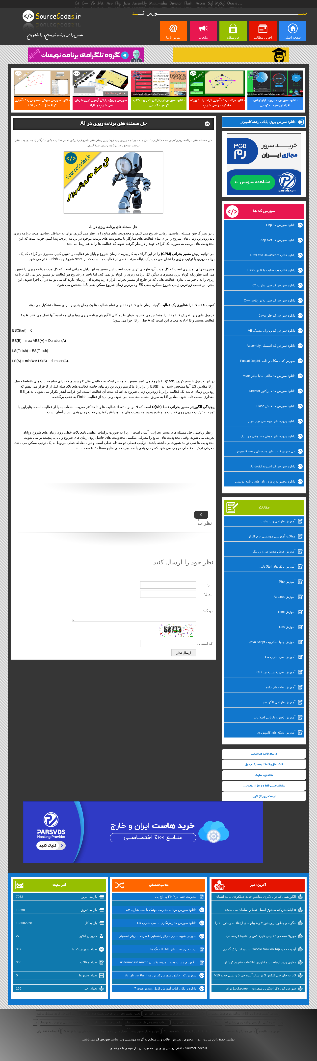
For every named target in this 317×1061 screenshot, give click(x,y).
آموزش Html (286, 612)
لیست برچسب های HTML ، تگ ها (173, 949)
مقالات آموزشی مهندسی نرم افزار (271, 536)
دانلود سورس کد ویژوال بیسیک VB (271, 330)
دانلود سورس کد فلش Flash (276, 406)
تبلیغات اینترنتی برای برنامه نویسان (61, 1022)
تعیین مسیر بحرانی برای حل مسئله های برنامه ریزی (109, 1013)
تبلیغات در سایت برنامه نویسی (104, 1022)
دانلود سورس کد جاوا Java (277, 315)
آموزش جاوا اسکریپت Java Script (272, 642)
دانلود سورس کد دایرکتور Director (272, 391)
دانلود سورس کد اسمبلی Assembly (271, 345)
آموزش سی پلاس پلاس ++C (276, 672)
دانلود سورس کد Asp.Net (278, 240)
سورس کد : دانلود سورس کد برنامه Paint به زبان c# (160, 975)
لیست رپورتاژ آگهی (264, 796)
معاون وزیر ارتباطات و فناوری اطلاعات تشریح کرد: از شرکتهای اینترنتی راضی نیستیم (260, 962)
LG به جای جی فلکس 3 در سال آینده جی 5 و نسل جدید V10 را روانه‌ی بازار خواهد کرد (255, 975)
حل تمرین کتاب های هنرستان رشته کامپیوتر (266, 451)
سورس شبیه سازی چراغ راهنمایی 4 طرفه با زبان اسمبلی (157, 936)
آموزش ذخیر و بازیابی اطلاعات (274, 717)
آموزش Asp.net (284, 597)
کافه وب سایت (264, 775)
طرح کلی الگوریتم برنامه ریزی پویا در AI (250, 1022)
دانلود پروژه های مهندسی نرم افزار (271, 421)
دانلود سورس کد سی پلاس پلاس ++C (269, 300)
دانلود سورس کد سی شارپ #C (273, 285)
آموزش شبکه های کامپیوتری (276, 732)
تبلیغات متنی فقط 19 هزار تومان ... (264, 785)
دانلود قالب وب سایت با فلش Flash (271, 270)
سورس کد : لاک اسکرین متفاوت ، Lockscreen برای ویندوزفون (261, 989)
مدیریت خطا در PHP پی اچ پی (175, 897)
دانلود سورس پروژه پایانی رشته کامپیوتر (268, 122)
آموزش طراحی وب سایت (278, 521)
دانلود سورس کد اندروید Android (273, 466)
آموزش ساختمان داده (280, 687)
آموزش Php (287, 581)
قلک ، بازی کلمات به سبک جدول (264, 764)
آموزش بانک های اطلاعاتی (277, 566)
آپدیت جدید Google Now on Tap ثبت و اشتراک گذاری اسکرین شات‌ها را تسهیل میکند (259, 949)
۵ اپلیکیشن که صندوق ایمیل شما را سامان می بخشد (260, 910)
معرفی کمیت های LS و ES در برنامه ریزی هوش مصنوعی (243, 1013)
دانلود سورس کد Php (280, 225)
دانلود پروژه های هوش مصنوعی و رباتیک (267, 436)
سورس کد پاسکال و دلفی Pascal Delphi (267, 361)
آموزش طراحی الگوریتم (279, 702)
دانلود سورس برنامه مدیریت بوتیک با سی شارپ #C (161, 910)
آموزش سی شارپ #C (280, 657)
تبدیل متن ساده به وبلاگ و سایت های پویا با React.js (95, 1031)
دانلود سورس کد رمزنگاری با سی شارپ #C (167, 923)
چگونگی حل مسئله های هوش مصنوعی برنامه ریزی (174, 1013)
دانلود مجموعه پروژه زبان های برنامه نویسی (265, 481)
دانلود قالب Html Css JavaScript (272, 255)
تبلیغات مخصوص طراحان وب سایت (146, 1022)
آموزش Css (287, 627)
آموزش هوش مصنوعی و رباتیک (274, 551)
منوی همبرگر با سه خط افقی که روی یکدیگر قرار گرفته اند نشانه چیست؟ (209, 1031)
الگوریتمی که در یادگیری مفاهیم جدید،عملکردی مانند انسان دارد (256, 897)
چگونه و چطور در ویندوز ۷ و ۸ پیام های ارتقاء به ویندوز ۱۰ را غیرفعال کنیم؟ (255, 923)
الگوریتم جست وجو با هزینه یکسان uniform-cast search (158, 962)
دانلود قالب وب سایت (264, 754)
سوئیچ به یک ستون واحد (144, 1031)
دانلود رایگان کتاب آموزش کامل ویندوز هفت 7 (165, 988)
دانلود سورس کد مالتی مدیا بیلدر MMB (269, 376)
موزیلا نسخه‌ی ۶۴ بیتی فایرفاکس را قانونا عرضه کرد (261, 936)
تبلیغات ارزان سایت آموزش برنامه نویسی (197, 1022)
